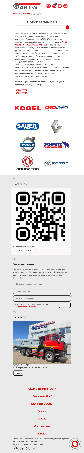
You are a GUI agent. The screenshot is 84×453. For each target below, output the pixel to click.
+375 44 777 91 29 (22, 90)
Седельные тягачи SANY (42, 389)
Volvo (64, 42)
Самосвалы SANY (42, 396)
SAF (23, 45)
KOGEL (35, 45)
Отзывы (42, 418)
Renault (18, 45)
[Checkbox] (15, 304)
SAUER (28, 45)
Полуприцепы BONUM (42, 404)
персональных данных (26, 306)
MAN (40, 45)
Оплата (42, 411)
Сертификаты (42, 426)
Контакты (42, 433)
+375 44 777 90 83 (22, 93)
